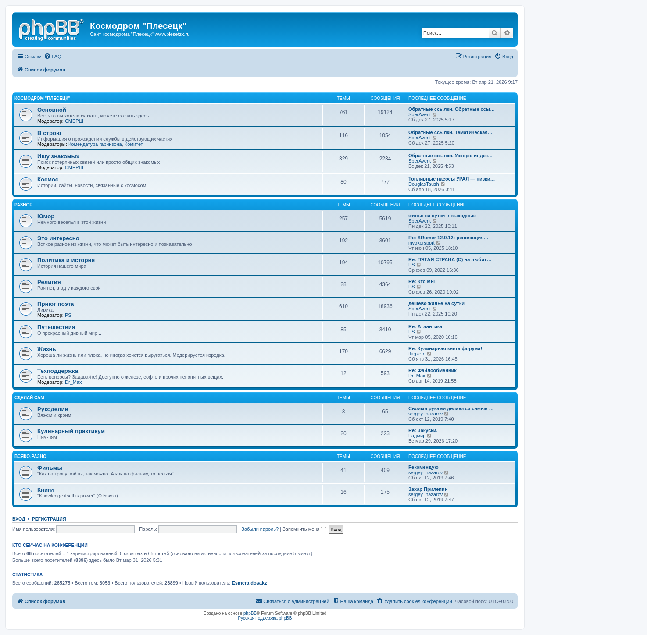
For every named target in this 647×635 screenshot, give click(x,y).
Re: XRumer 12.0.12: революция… (448, 237)
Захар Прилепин (427, 489)
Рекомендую (423, 467)
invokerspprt (421, 242)
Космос (47, 179)
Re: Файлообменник (432, 370)
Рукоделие (52, 409)
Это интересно (58, 238)
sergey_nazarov (425, 413)
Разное (23, 204)
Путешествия (56, 327)
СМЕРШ (74, 121)
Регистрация (49, 518)
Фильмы (49, 468)
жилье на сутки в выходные (442, 215)
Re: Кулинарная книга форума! (445, 348)
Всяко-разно (30, 456)
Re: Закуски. (423, 430)
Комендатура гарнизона (95, 144)
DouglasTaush (423, 184)
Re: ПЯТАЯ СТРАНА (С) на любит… (450, 259)
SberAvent (419, 114)
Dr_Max (73, 382)
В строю (49, 133)
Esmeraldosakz (249, 582)
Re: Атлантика (425, 326)
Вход (18, 518)
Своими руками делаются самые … (451, 408)
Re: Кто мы (421, 281)
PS (411, 264)
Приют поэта (55, 304)
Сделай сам (29, 397)
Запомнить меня (304, 529)
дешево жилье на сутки (436, 303)
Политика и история (66, 260)
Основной (51, 109)
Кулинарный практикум (71, 431)
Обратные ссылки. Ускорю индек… (450, 155)
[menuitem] (52, 56)
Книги (45, 489)
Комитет (134, 144)
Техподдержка (57, 371)
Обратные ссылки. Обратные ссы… (451, 109)
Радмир (416, 435)
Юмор (45, 216)
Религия (49, 282)
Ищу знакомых (58, 156)
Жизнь (46, 349)
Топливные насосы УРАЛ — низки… (451, 178)
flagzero (416, 353)
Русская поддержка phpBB (265, 618)
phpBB (250, 613)
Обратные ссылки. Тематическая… (450, 132)
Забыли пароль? (260, 529)
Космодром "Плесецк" (42, 98)
